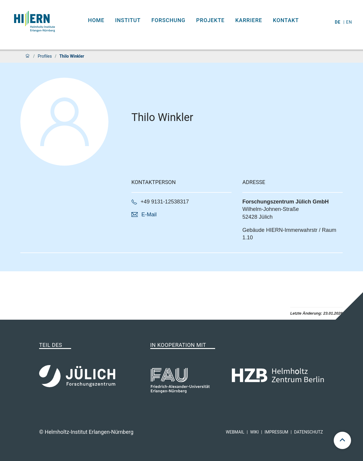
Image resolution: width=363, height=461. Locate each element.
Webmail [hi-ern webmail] (235, 432)
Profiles (45, 56)
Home (96, 20)
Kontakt (286, 20)
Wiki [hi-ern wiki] (254, 432)
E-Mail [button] (149, 215)
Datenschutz (308, 432)
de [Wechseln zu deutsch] (338, 22)
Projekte (210, 20)
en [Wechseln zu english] (349, 22)
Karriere (248, 20)
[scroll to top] (342, 440)
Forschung (168, 20)
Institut (127, 20)
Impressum (276, 432)
